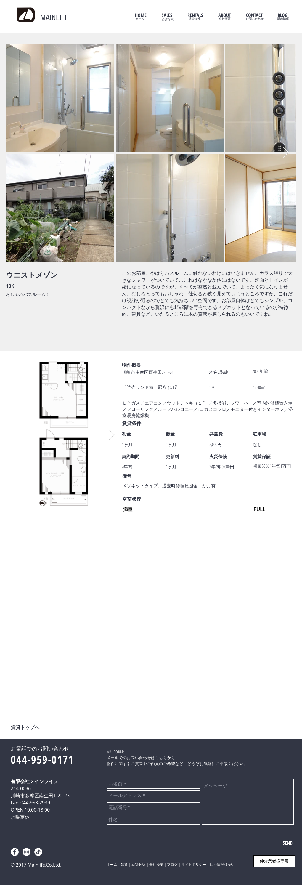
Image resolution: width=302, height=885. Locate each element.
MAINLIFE (54, 17)
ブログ (172, 864)
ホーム (112, 864)
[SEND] (288, 842)
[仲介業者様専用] (274, 861)
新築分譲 (138, 864)
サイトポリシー (193, 864)
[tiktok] (38, 852)
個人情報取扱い (222, 864)
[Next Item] (285, 152)
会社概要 (156, 864)
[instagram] (26, 852)
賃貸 (124, 864)
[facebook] (15, 852)
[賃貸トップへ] (25, 727)
